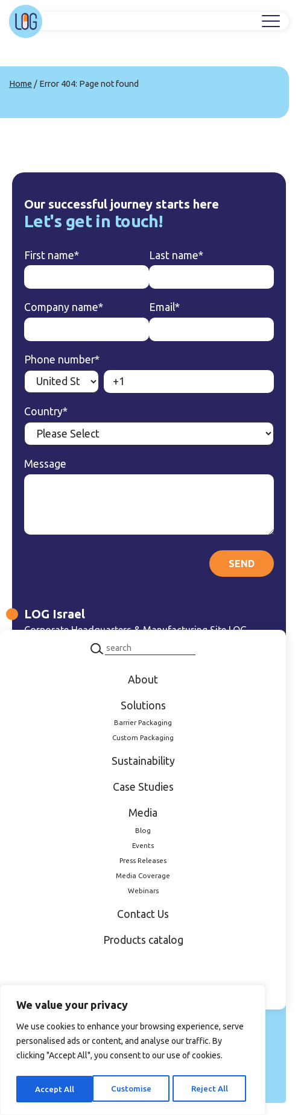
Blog (143, 830)
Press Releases (142, 860)
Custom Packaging (143, 737)
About (143, 679)
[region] (132, 1051)
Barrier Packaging (143, 722)
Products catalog (143, 940)
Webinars (143, 890)
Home (20, 84)
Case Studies (143, 787)
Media (142, 812)
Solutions (143, 705)
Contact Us (143, 914)
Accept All (211, 1089)
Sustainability (143, 761)
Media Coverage (143, 875)
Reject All (133, 1089)
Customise (54, 1089)
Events (143, 845)
